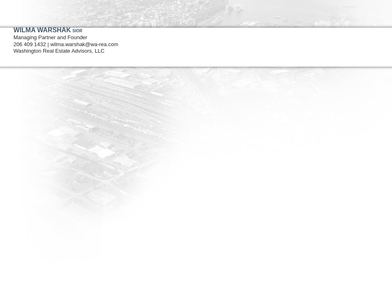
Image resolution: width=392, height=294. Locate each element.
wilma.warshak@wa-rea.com (84, 44)
